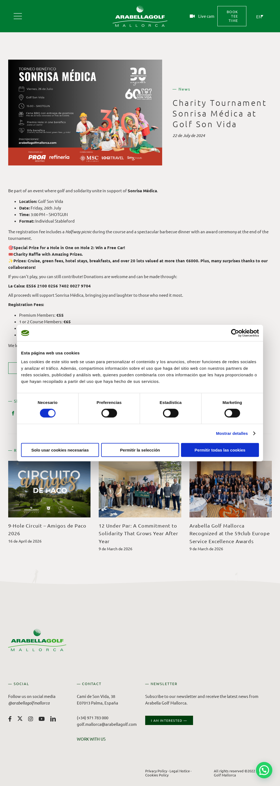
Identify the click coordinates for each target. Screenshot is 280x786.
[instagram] (30, 719)
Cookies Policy (156, 774)
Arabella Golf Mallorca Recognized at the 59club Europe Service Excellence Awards (229, 533)
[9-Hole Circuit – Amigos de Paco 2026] (49, 463)
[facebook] (10, 719)
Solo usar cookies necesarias (60, 449)
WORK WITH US (91, 738)
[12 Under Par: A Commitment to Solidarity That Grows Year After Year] (140, 463)
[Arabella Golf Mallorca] (18, 14)
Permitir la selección (140, 449)
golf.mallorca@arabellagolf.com (107, 724)
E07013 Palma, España (97, 702)
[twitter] (20, 718)
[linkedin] (53, 719)
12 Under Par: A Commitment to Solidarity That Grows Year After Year (138, 533)
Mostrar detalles (232, 433)
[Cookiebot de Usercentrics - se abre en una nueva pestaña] (235, 333)
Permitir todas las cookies (220, 449)
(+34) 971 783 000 (92, 717)
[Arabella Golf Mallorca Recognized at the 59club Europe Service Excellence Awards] (230, 463)
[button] (264, 770)
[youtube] (42, 719)
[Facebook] (13, 413)
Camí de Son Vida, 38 (96, 696)
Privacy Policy (156, 770)
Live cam (206, 16)
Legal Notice (180, 770)
